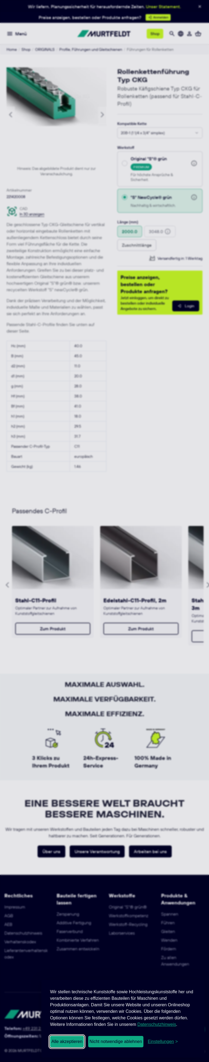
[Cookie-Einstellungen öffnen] (163, 1041)
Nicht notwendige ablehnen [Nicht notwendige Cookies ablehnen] (116, 1041)
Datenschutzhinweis (156, 1024)
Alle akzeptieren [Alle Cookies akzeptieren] (66, 1041)
